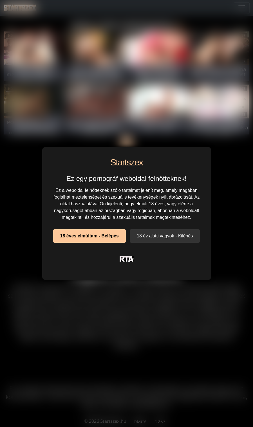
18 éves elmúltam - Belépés (89, 235)
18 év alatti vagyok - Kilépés (165, 235)
